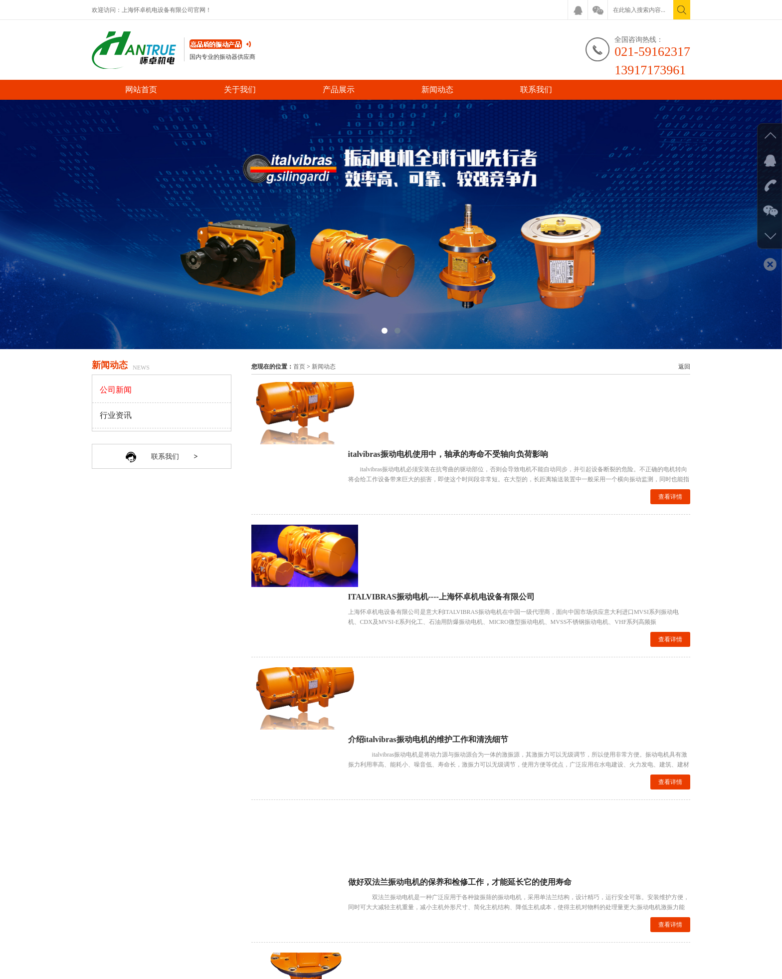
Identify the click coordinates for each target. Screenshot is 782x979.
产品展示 (339, 89)
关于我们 (240, 89)
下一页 (484, 803)
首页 (299, 366)
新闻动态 (437, 89)
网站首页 (141, 89)
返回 (684, 366)
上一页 (460, 803)
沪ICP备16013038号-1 (461, 969)
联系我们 (536, 89)
